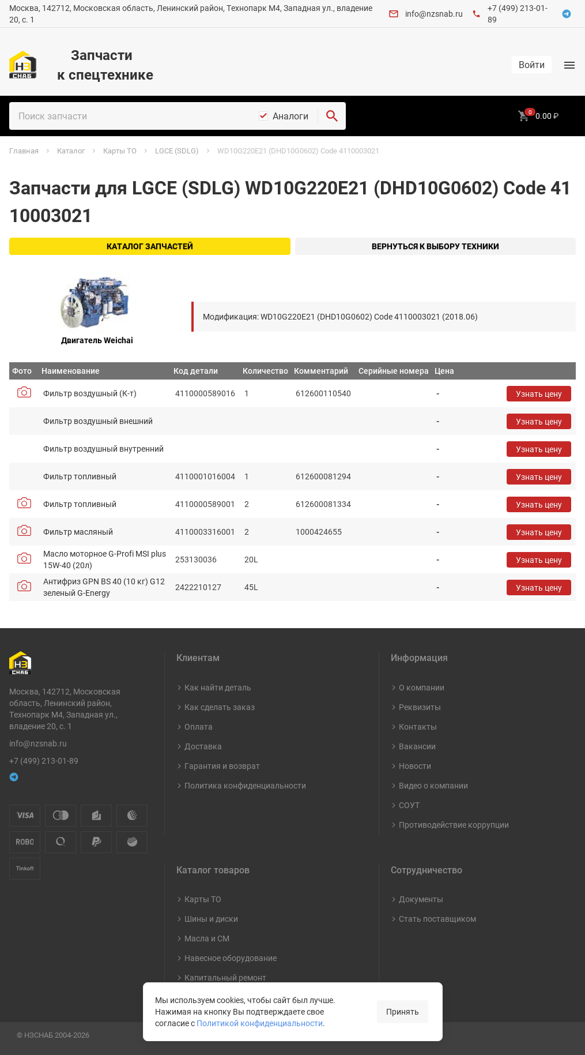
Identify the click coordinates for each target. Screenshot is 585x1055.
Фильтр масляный (78, 531)
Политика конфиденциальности (245, 785)
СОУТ (409, 804)
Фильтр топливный (79, 476)
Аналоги (290, 116)
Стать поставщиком (437, 918)
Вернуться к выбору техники (435, 246)
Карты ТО (202, 898)
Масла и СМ (206, 938)
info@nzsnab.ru (434, 13)
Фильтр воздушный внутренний (103, 448)
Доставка (203, 746)
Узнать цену (539, 393)
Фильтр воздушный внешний (98, 420)
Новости (415, 765)
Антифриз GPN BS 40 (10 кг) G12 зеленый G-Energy (104, 587)
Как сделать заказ (219, 706)
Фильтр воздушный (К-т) (90, 393)
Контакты (418, 726)
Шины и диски (211, 918)
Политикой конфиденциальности (260, 1023)
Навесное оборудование (230, 957)
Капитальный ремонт (225, 977)
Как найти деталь (217, 687)
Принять (402, 1011)
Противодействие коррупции (454, 824)
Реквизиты (420, 706)
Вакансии (417, 746)
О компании (421, 687)
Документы (421, 898)
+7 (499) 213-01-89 (43, 760)
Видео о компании (433, 785)
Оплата (198, 726)
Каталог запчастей (150, 246)
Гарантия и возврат (222, 765)
